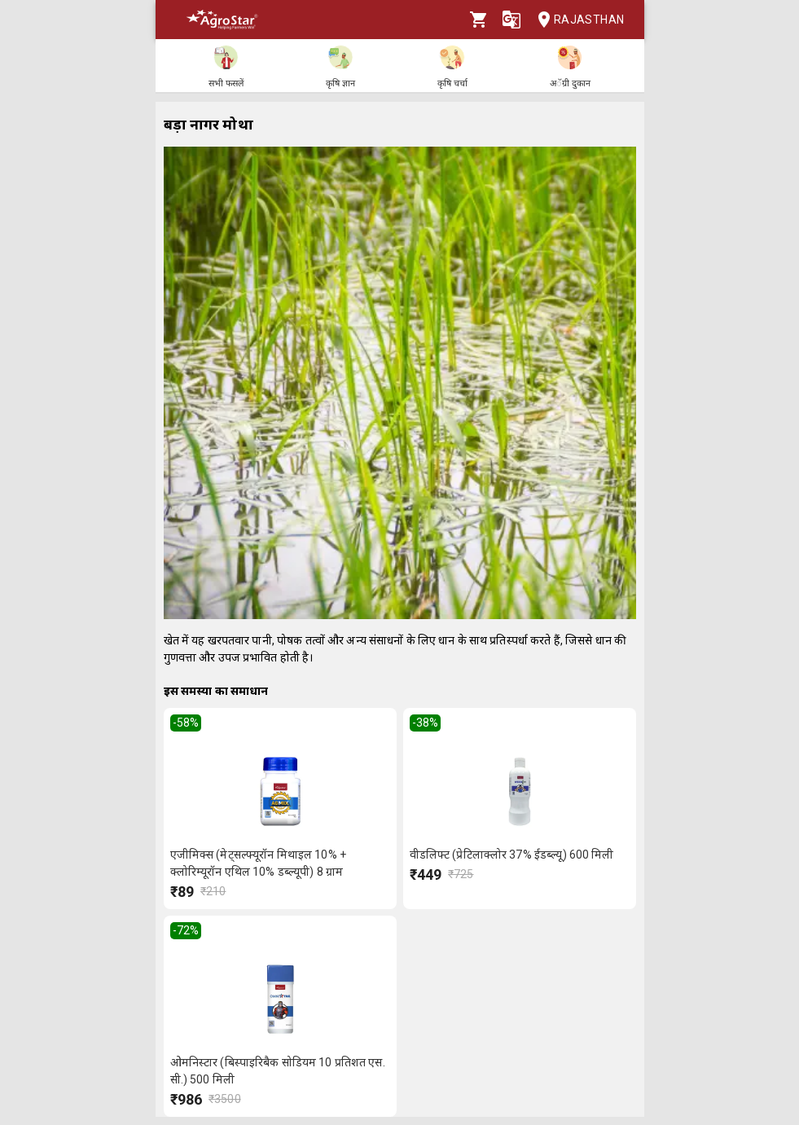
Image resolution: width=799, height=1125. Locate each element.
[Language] (511, 19)
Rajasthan (576, 20)
